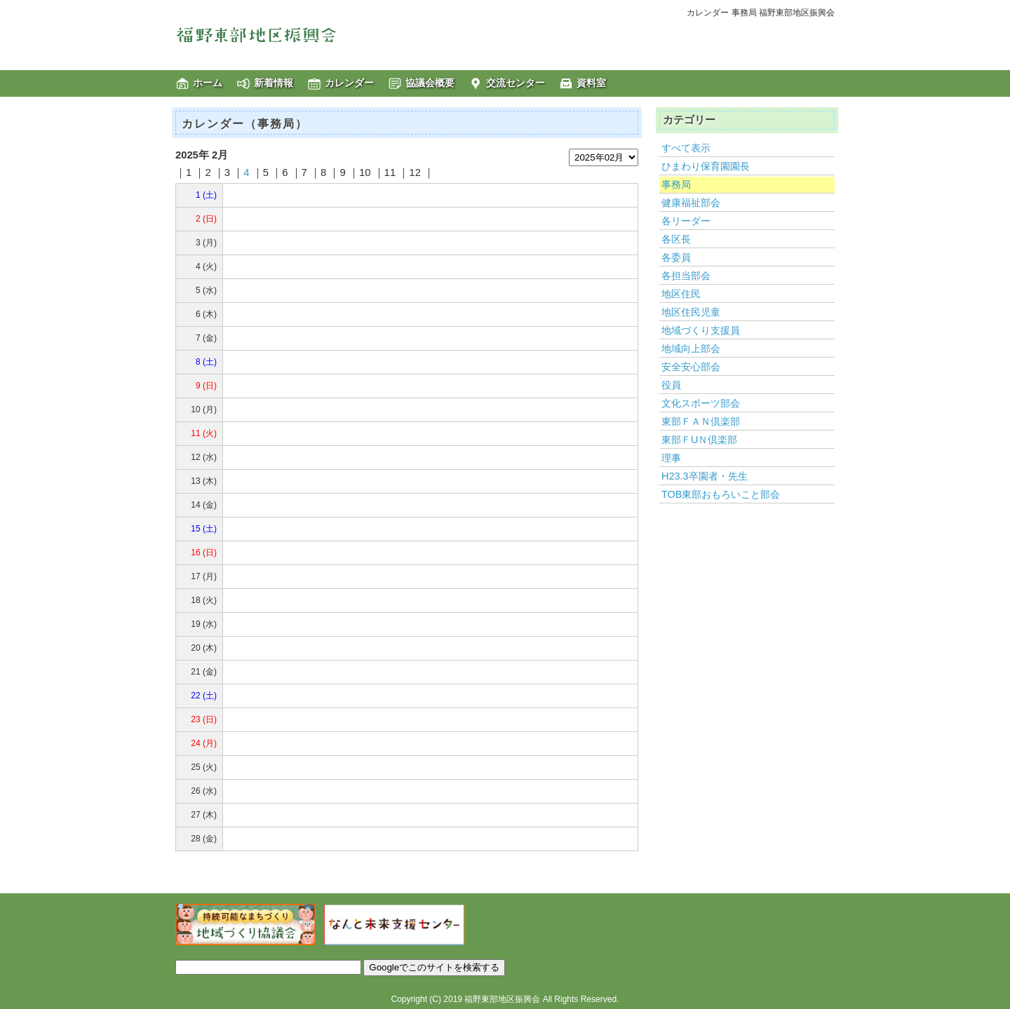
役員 (671, 385)
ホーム (207, 82)
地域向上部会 (690, 348)
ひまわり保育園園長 (705, 166)
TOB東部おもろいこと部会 (720, 494)
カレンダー (349, 82)
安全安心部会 (690, 366)
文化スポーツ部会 (700, 403)
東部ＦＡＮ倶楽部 (700, 421)
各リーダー (686, 220)
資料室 (591, 82)
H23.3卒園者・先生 (704, 476)
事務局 (676, 184)
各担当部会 (686, 275)
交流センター (515, 82)
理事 (671, 457)
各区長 (676, 239)
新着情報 (273, 82)
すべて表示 (686, 148)
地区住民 (681, 293)
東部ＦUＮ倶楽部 (699, 439)
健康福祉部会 (690, 202)
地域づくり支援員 (700, 330)
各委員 (676, 257)
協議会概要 (429, 82)
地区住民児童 (690, 312)
